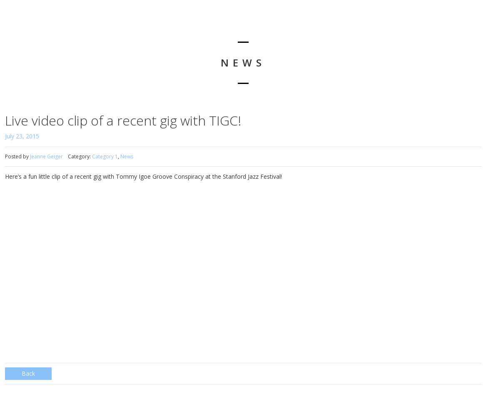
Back (28, 373)
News (126, 156)
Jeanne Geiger (46, 156)
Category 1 (105, 156)
